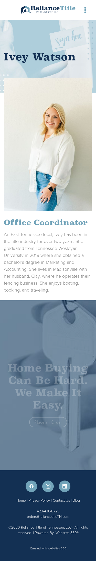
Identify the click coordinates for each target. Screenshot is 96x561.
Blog (76, 500)
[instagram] (48, 486)
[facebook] (31, 486)
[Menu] (85, 9)
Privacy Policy (39, 500)
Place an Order (48, 423)
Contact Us (61, 500)
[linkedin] (64, 486)
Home (21, 500)
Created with (48, 548)
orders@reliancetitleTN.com (48, 516)
